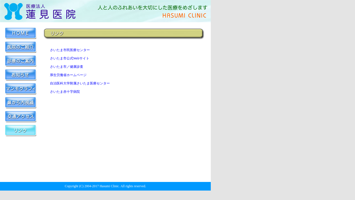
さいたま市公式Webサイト (69, 58)
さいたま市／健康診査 (66, 67)
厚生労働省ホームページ (68, 75)
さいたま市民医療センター (70, 50)
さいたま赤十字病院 (65, 92)
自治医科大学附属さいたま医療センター (80, 83)
